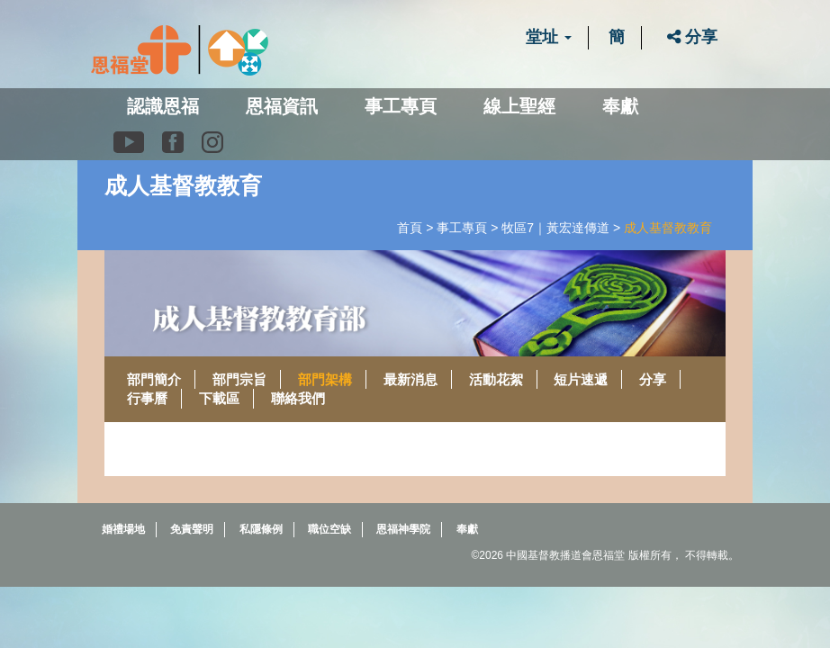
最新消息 (410, 379)
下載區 (219, 398)
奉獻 (620, 106)
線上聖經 (519, 106)
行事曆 (147, 398)
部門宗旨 (239, 379)
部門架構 (325, 379)
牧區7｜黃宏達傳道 (555, 227)
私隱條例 (261, 529)
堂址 (549, 37)
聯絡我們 (298, 398)
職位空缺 (329, 529)
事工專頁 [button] (401, 106)
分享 (692, 37)
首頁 (409, 227)
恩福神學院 (403, 529)
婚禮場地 (123, 529)
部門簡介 (154, 379)
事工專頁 (462, 227)
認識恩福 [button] (163, 106)
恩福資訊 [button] (282, 106)
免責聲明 (191, 529)
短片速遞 (581, 379)
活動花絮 (496, 379)
